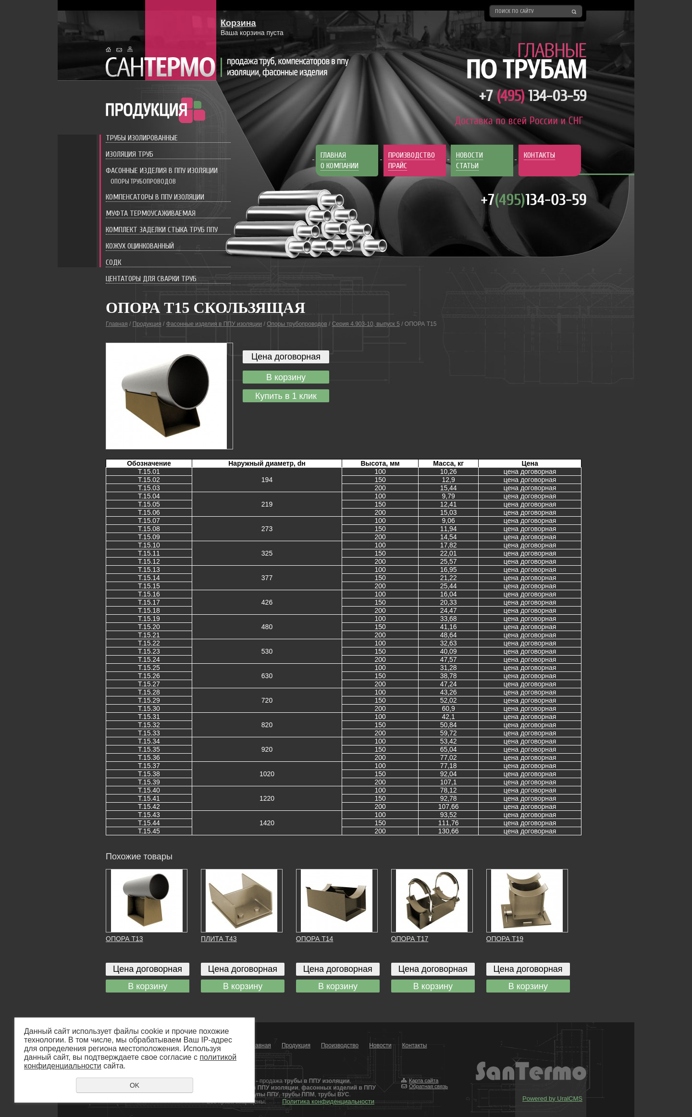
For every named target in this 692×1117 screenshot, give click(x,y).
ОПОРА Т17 (410, 939)
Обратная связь (428, 1086)
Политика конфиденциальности (328, 1101)
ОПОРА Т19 (505, 939)
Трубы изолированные (142, 138)
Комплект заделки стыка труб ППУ (162, 229)
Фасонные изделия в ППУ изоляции (162, 170)
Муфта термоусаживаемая (151, 213)
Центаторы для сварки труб (151, 278)
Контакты (414, 1045)
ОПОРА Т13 (124, 939)
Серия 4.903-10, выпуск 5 (366, 324)
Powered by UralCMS (552, 1098)
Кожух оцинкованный (140, 246)
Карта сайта (423, 1080)
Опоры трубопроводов (143, 181)
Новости (380, 1045)
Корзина (238, 23)
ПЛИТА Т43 (219, 939)
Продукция (147, 324)
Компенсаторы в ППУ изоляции (155, 197)
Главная (117, 324)
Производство (339, 1045)
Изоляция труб (129, 154)
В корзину (286, 377)
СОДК (113, 262)
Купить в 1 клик (286, 396)
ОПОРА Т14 (315, 939)
